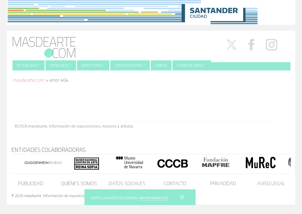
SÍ (182, 197)
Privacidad (223, 183)
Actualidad (28, 65)
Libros (161, 65)
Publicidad (30, 183)
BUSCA (280, 125)
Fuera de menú (192, 65)
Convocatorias (130, 65)
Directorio (93, 65)
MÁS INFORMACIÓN (153, 198)
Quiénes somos (79, 183)
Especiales (61, 65)
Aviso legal (271, 183)
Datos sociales (127, 183)
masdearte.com (28, 80)
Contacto (175, 183)
